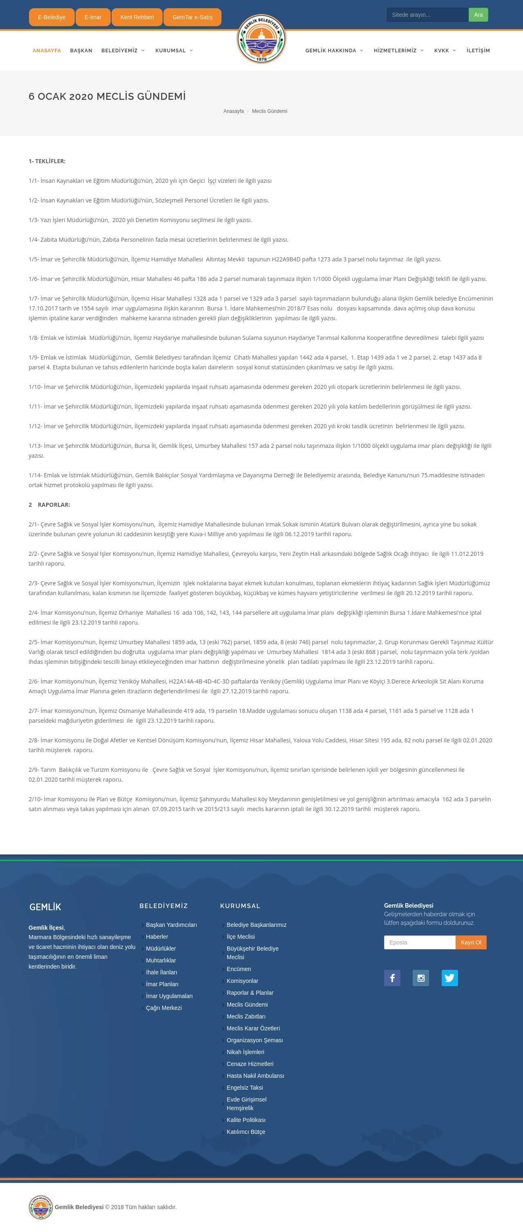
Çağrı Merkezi (164, 1008)
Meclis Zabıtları (246, 1016)
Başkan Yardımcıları (171, 925)
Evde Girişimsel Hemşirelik (246, 1103)
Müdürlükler (161, 948)
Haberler (157, 936)
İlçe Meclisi (241, 936)
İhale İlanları (161, 972)
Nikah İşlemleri (245, 1052)
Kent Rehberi (137, 17)
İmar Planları (162, 984)
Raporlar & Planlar (250, 992)
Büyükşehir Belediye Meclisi (253, 952)
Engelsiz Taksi (245, 1087)
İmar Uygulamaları (169, 996)
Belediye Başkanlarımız (256, 925)
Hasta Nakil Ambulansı (255, 1075)
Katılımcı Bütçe (246, 1132)
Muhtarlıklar (161, 960)
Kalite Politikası (246, 1120)
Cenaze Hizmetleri (250, 1064)
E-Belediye (52, 17)
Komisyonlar (242, 981)
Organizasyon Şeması (255, 1040)
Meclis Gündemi (269, 111)
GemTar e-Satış (192, 17)
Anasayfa (234, 111)
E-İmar (93, 17)
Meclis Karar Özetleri (253, 1028)
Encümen (239, 969)
